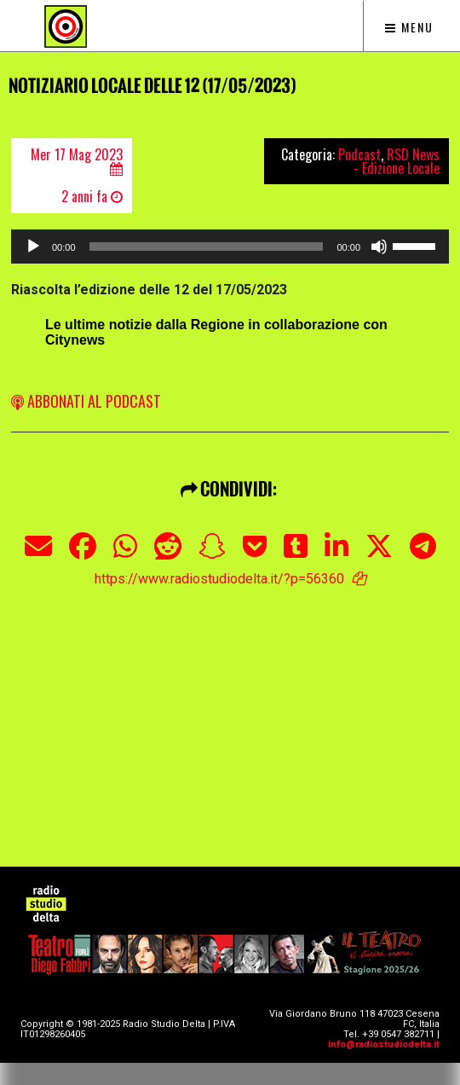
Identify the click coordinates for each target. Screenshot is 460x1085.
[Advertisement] (235, 707)
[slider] (206, 246)
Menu (409, 27)
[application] (230, 246)
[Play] (33, 246)
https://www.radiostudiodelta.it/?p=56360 (219, 579)
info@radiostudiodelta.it (384, 1044)
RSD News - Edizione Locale (397, 161)
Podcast (359, 154)
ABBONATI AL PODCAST (86, 401)
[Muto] (379, 246)
